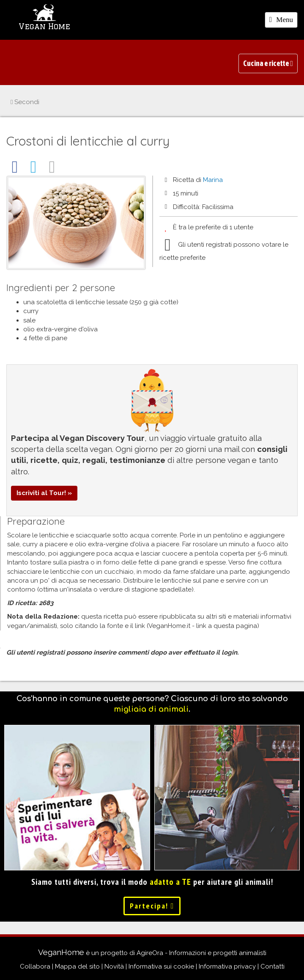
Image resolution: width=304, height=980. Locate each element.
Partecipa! (152, 906)
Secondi (25, 102)
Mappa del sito (77, 966)
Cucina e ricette (268, 63)
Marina (213, 180)
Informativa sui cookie (161, 966)
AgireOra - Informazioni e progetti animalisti (201, 953)
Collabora (35, 966)
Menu (283, 21)
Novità (114, 966)
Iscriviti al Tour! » (44, 493)
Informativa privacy (227, 966)
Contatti (272, 966)
